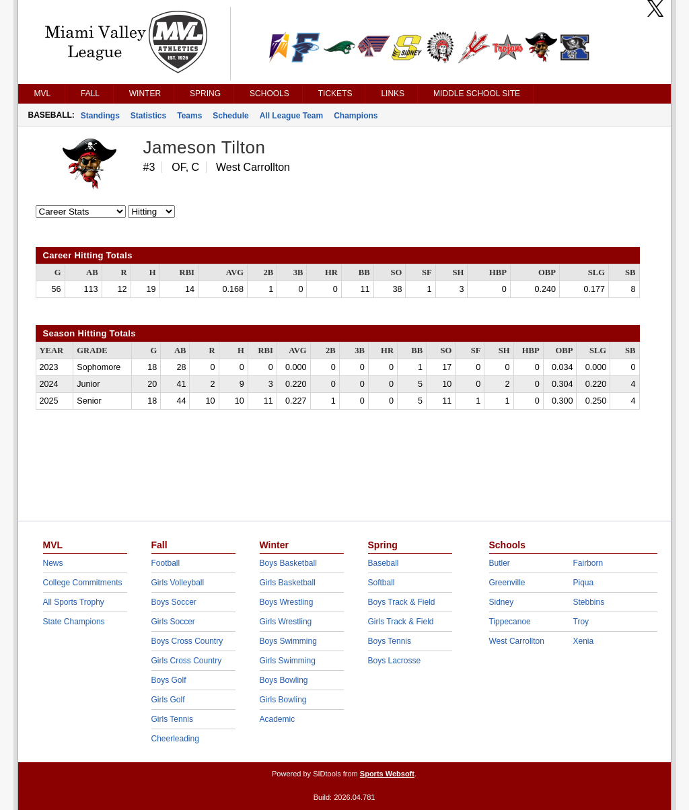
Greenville (507, 582)
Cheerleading (175, 738)
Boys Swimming (288, 641)
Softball (381, 582)
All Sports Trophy (73, 602)
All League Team (291, 115)
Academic (277, 719)
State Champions (74, 621)
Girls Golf (168, 699)
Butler (499, 563)
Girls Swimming (288, 660)
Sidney (501, 602)
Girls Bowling (283, 699)
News (53, 563)
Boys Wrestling (287, 602)
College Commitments (82, 582)
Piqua (583, 582)
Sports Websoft (387, 774)
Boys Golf (168, 680)
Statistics (148, 115)
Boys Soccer (173, 602)
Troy (581, 621)
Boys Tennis (389, 641)
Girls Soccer (173, 621)
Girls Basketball (288, 582)
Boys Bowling (284, 680)
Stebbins (589, 602)
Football (165, 563)
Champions (355, 115)
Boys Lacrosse (394, 660)
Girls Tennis (172, 719)
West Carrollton (516, 641)
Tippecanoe (510, 621)
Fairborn (588, 563)
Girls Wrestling (286, 621)
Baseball (383, 563)
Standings (100, 115)
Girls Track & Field (401, 621)
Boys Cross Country (187, 641)
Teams (189, 115)
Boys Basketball (288, 563)
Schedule (230, 115)
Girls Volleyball (178, 582)
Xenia (583, 641)
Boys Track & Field (401, 602)
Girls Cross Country (186, 660)
